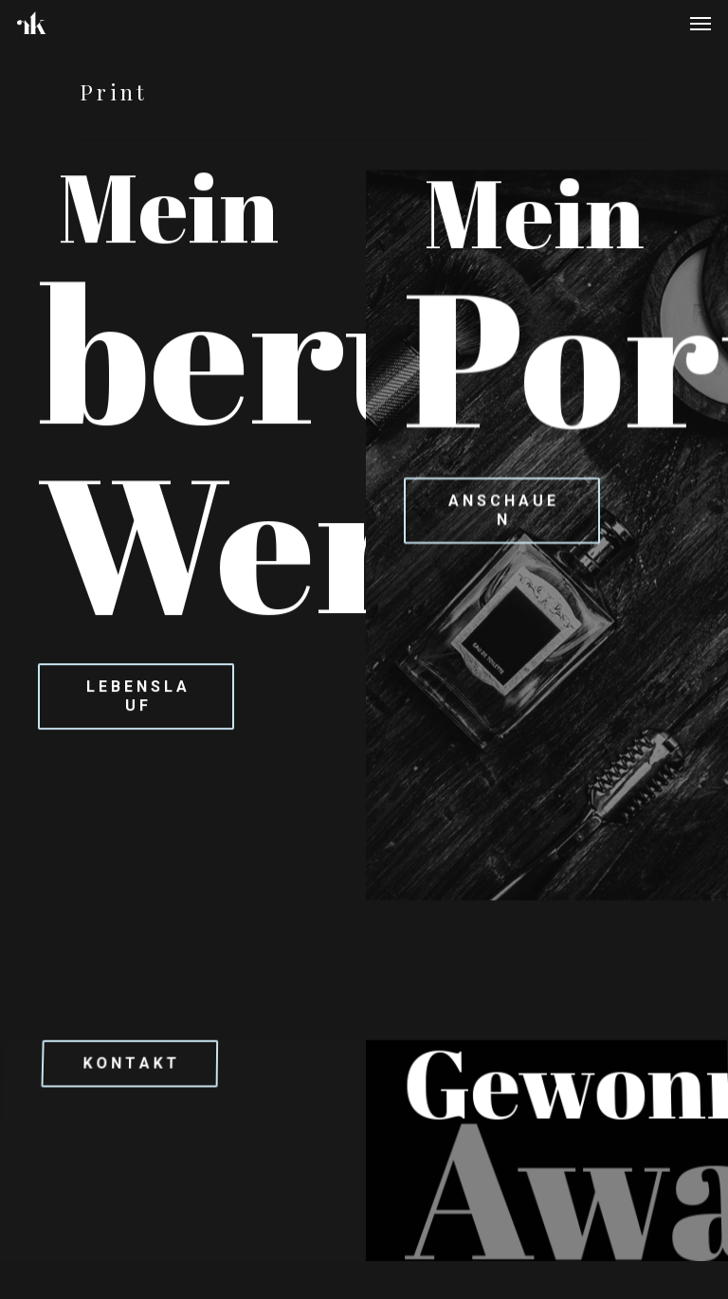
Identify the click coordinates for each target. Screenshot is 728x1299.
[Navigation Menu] (700, 22)
